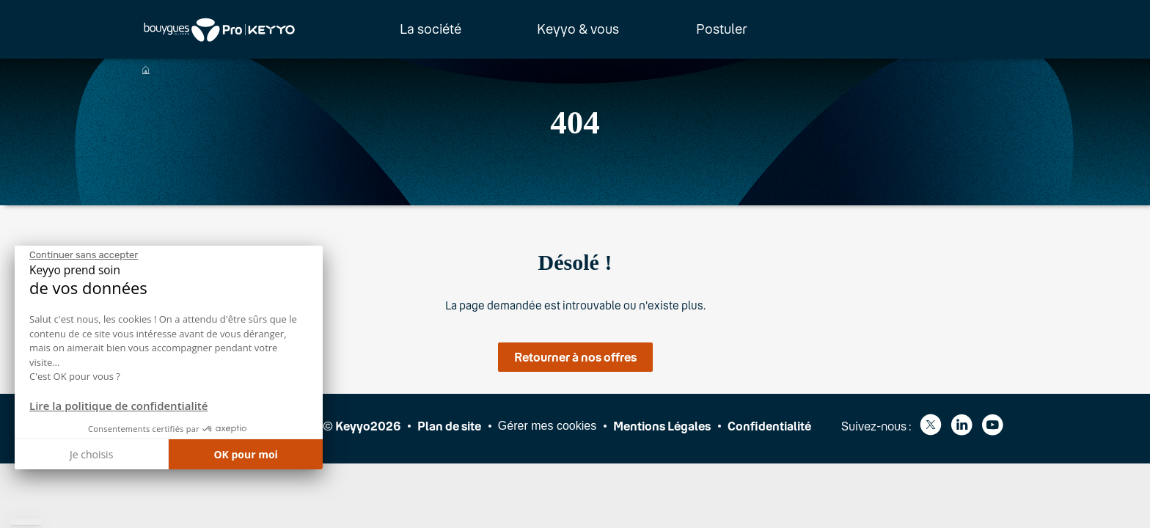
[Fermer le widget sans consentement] (83, 255)
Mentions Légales (662, 426)
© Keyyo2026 (361, 426)
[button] (25, 522)
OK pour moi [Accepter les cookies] (245, 454)
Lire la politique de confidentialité (118, 405)
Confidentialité (769, 426)
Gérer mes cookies (547, 425)
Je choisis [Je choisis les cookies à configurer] (91, 454)
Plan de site (449, 426)
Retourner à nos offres (575, 357)
